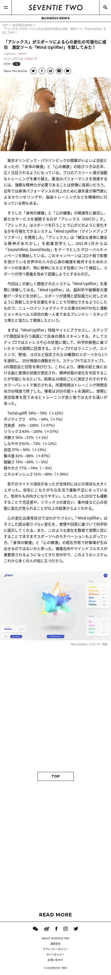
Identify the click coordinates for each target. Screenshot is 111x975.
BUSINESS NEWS (55, 18)
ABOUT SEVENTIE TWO (55, 938)
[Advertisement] (55, 709)
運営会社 (55, 943)
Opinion (10, 53)
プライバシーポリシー (55, 949)
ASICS (22, 53)
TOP (55, 776)
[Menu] (6, 7)
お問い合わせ (55, 960)
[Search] (105, 7)
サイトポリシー (55, 954)
